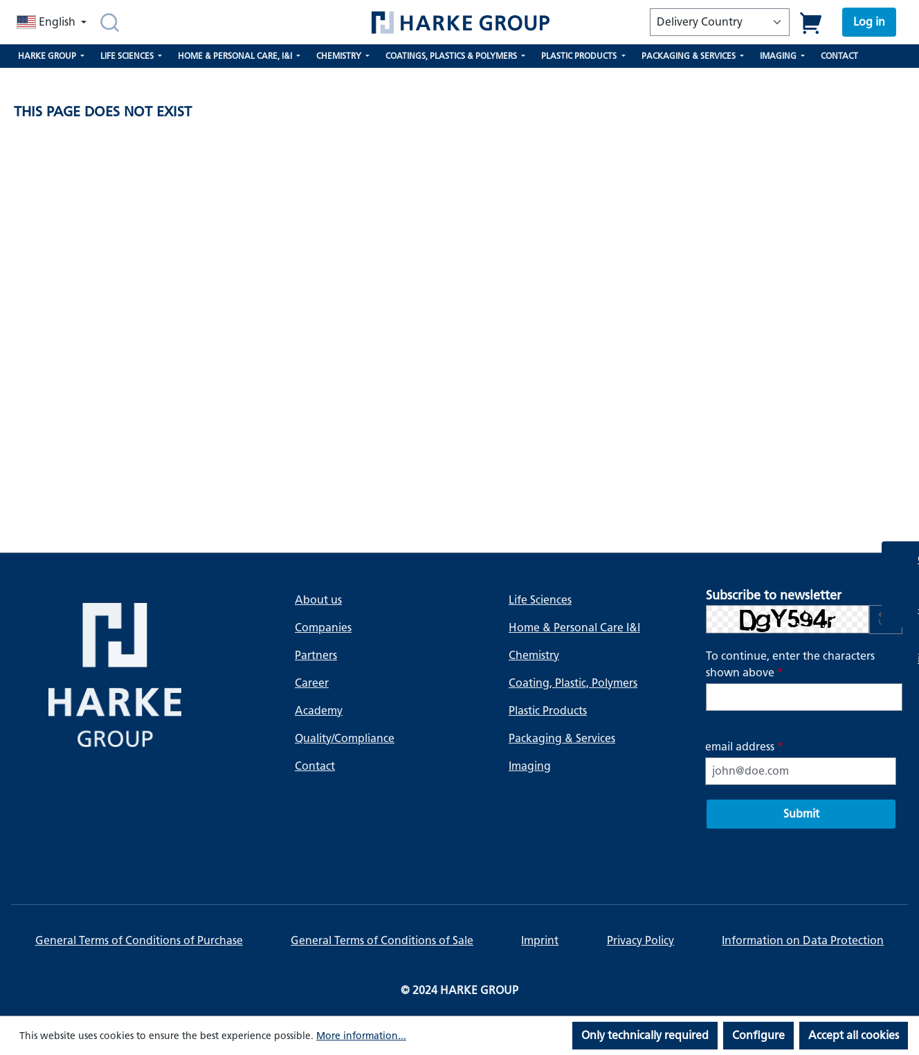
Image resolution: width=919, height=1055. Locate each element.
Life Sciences (540, 599)
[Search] (109, 22)
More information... (361, 1036)
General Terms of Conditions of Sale (382, 940)
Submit (801, 813)
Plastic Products (548, 710)
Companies (323, 627)
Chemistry (534, 655)
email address (744, 746)
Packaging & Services (562, 738)
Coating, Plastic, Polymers (573, 682)
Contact (315, 766)
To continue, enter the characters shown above (790, 664)
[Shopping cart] (811, 22)
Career (312, 682)
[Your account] (869, 22)
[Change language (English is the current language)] (53, 22)
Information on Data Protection (803, 940)
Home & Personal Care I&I (574, 627)
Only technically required (645, 1035)
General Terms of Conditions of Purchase (139, 940)
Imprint (539, 940)
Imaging (530, 766)
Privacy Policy (640, 940)
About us (318, 599)
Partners (316, 655)
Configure (758, 1035)
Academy (319, 710)
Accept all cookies (853, 1035)
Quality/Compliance (344, 738)
